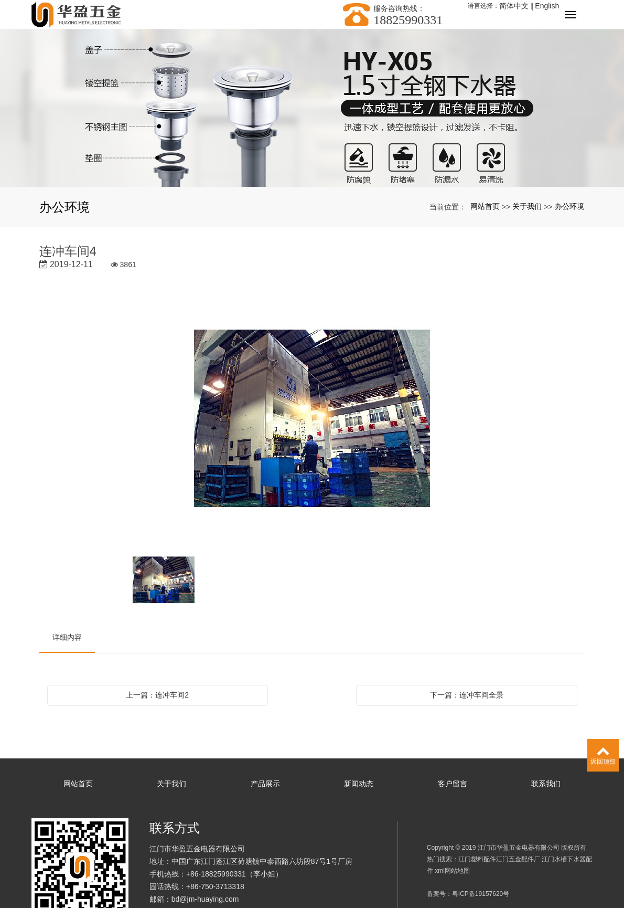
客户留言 (452, 783)
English (547, 6)
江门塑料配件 (477, 859)
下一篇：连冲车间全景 (466, 695)
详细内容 (67, 637)
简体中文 (514, 6)
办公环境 (569, 206)
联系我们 (546, 783)
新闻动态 (358, 783)
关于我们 (527, 206)
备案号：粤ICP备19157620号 (468, 894)
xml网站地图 (452, 870)
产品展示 (265, 783)
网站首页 (485, 206)
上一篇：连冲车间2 (157, 695)
